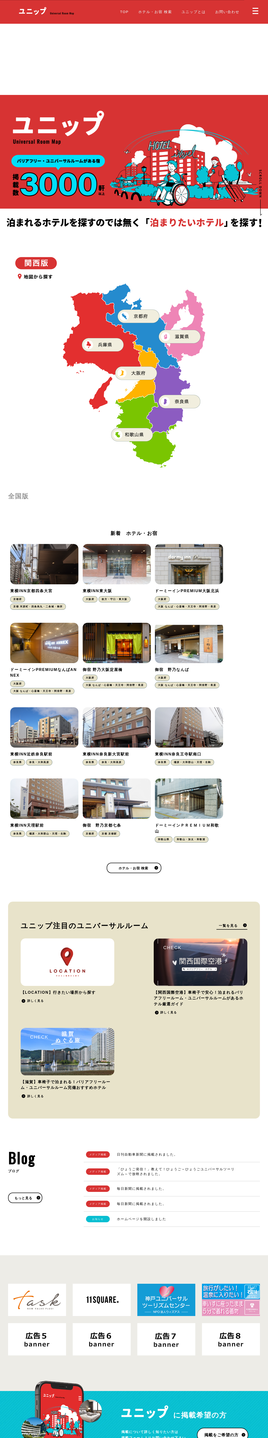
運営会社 (74, 1406)
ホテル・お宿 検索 (155, 12)
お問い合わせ (227, 12)
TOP (124, 12)
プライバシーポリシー (47, 1406)
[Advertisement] (134, 59)
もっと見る (23, 1062)
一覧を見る (228, 867)
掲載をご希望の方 (221, 1299)
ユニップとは (194, 12)
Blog (142, 1403)
